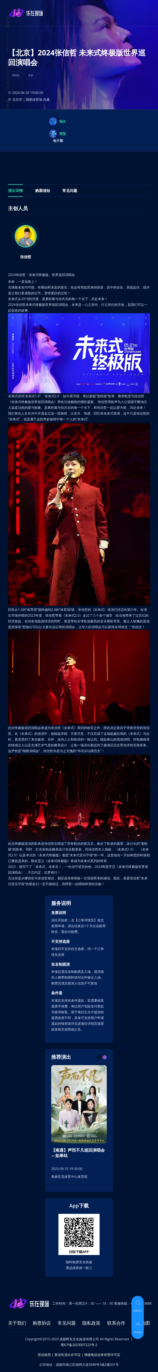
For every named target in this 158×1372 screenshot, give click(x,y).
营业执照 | (45, 1354)
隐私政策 (91, 1323)
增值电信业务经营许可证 (102, 1354)
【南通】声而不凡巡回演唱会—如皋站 (78, 1153)
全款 (30, 75)
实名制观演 (60, 964)
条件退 (56, 993)
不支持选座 (60, 941)
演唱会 (16, 75)
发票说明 (58, 912)
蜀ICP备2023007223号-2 (79, 1345)
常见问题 (67, 1323)
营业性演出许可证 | (68, 1354)
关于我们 (17, 1323)
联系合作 (116, 1323)
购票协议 (42, 1323)
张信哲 (25, 257)
